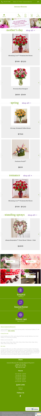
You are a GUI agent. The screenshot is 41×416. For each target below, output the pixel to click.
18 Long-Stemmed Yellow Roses (20, 128)
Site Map (30, 415)
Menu (4, 16)
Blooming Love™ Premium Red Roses (21, 55)
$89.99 (20, 167)
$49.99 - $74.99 (20, 95)
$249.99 (20, 246)
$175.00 (20, 134)
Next (39, 49)
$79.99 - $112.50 (20, 61)
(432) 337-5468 (6, 1)
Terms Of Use (5, 415)
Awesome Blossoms (20, 7)
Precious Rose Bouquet (20, 89)
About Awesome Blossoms (8, 327)
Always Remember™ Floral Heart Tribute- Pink (20, 240)
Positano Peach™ (20, 161)
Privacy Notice (12, 415)
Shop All (29, 30)
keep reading (11, 330)
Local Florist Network (21, 415)
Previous (2, 49)
